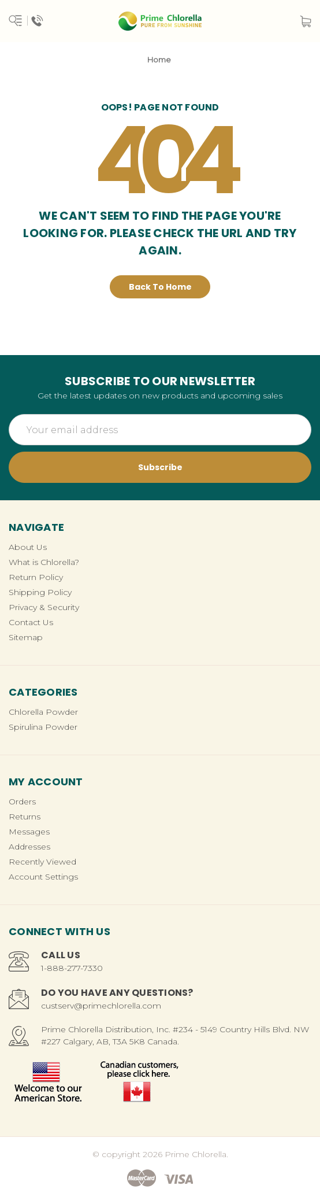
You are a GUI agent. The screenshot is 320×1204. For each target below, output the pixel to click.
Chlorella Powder (43, 712)
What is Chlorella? (44, 562)
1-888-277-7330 (72, 968)
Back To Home (160, 287)
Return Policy (36, 577)
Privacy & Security (44, 607)
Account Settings (43, 876)
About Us (28, 547)
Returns (24, 816)
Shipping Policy (40, 592)
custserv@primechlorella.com (101, 1005)
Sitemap (26, 637)
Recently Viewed (42, 861)
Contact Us (31, 622)
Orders (22, 801)
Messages (29, 831)
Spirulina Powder (43, 727)
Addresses (29, 846)
